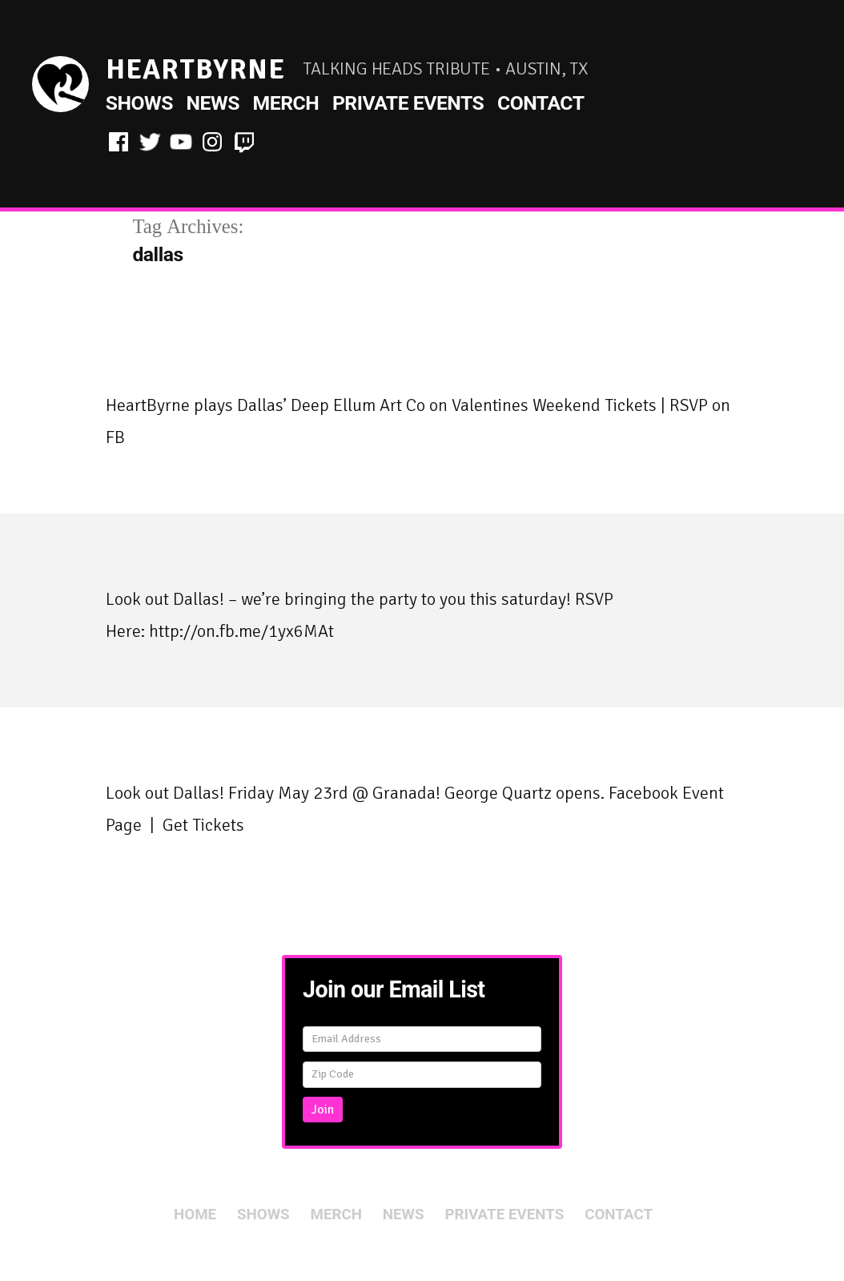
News (213, 103)
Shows (139, 103)
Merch (286, 103)
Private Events (408, 103)
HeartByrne (195, 69)
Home (195, 1214)
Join (322, 1110)
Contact (541, 103)
